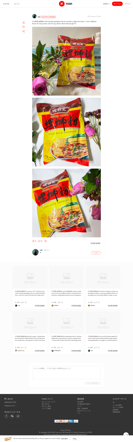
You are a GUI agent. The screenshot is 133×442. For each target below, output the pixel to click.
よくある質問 (117, 405)
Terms (62, 430)
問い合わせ (45, 404)
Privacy (68, 430)
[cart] (126, 435)
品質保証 (116, 410)
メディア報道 (46, 408)
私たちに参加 (46, 406)
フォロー (96, 252)
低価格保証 (116, 412)
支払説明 (80, 402)
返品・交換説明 (82, 408)
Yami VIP (44, 17)
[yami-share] (26, 302)
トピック (17, 4)
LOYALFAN (52, 17)
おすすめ (6, 4)
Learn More (64, 438)
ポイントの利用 (118, 407)
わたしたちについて (48, 402)
